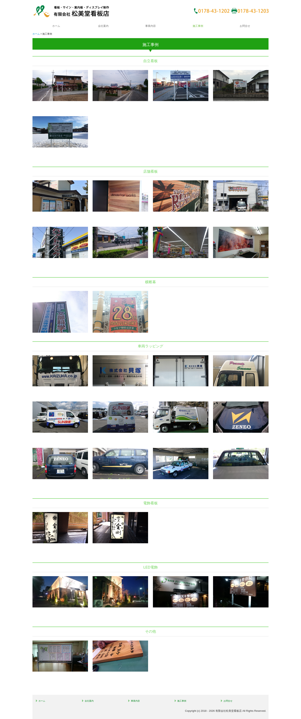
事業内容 (150, 25)
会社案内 (103, 25)
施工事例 (198, 25)
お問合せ (245, 25)
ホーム (56, 25)
